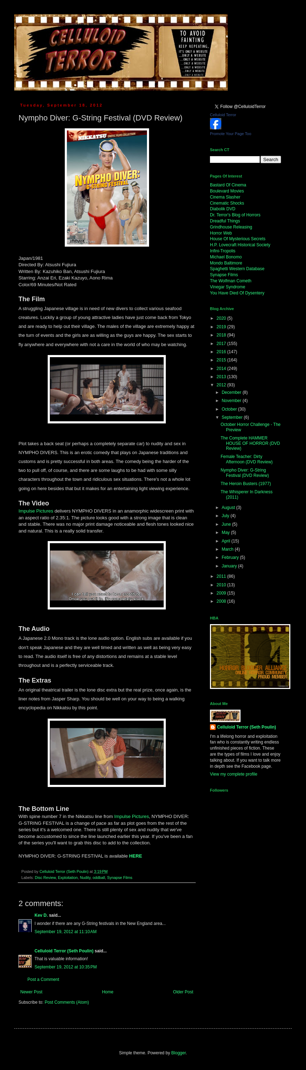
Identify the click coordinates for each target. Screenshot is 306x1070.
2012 (222, 384)
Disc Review (45, 877)
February (231, 557)
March (228, 549)
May (226, 532)
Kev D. (41, 915)
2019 (222, 326)
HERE (135, 856)
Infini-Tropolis (223, 250)
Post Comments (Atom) (66, 1002)
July (226, 515)
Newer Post (31, 991)
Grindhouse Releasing (231, 227)
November (232, 400)
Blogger (178, 1052)
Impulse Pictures (36, 511)
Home (108, 991)
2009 (222, 593)
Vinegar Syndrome (227, 286)
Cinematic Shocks (227, 203)
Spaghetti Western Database (237, 268)
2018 (222, 335)
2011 (222, 576)
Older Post (183, 991)
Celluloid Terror (223, 115)
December (232, 392)
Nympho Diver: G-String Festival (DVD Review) (245, 473)
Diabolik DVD (222, 208)
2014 (222, 368)
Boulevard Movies (227, 191)
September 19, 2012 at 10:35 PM (66, 966)
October (230, 409)
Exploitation (68, 877)
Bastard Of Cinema (228, 184)
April (226, 541)
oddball (99, 877)
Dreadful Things (225, 220)
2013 (222, 376)
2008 (222, 601)
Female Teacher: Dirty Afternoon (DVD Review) (247, 459)
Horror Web (221, 233)
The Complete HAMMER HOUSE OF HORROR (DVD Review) (250, 443)
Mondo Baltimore (226, 263)
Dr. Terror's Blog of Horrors (235, 214)
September (233, 417)
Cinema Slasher (225, 197)
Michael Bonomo (226, 256)
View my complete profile (233, 774)
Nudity (85, 877)
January (230, 566)
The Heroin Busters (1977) (246, 483)
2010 (222, 584)
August (229, 507)
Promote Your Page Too (230, 134)
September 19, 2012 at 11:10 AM (65, 931)
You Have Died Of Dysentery (237, 292)
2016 (222, 351)
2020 (222, 318)
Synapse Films (119, 877)
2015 (222, 359)
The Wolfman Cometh (231, 280)
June (227, 524)
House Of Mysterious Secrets (237, 238)
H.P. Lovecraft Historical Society (240, 244)
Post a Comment (43, 979)
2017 (222, 343)
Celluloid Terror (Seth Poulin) (64, 950)
